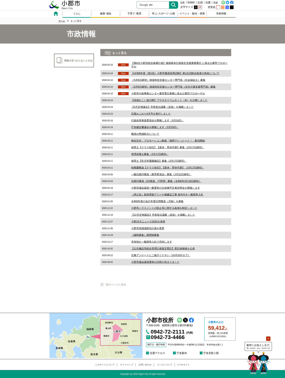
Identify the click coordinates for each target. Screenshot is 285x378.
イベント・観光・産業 (192, 13)
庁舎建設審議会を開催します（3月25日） (155, 127)
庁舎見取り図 (211, 353)
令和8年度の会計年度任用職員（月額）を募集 (157, 201)
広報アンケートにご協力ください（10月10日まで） (160, 255)
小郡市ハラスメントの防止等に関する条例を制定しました (164, 208)
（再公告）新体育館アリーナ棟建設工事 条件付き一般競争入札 (167, 194)
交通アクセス (157, 353)
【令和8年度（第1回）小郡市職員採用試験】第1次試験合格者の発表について (175, 73)
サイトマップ (126, 364)
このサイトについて (105, 364)
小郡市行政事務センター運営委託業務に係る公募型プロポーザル (168, 93)
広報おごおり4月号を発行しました (151, 113)
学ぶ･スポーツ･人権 (163, 13)
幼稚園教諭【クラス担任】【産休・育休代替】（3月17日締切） (167, 167)
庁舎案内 (182, 353)
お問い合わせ (145, 364)
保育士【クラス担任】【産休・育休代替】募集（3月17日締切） (167, 147)
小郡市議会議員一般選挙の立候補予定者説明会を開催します (165, 187)
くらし (77, 13)
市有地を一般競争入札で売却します (151, 241)
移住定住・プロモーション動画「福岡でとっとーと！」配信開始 (168, 140)
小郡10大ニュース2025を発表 (148, 221)
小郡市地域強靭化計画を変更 (147, 228)
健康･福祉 (105, 13)
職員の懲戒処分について (145, 133)
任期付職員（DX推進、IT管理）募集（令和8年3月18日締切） (166, 181)
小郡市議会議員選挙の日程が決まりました (155, 262)
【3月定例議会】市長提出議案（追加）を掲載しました (162, 106)
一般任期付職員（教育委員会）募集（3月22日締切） (161, 174)
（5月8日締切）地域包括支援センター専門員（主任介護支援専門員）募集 (173, 86)
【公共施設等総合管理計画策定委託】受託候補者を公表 (163, 248)
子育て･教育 (134, 13)
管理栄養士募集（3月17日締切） (149, 154)
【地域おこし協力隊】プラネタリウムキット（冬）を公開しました (169, 100)
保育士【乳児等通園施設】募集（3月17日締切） (158, 160)
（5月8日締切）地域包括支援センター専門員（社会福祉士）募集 (168, 80)
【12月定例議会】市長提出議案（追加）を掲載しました (163, 214)
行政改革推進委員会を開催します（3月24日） (157, 120)
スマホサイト (183, 364)
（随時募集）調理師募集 (145, 235)
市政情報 (221, 13)
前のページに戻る (116, 284)
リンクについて (164, 364)
